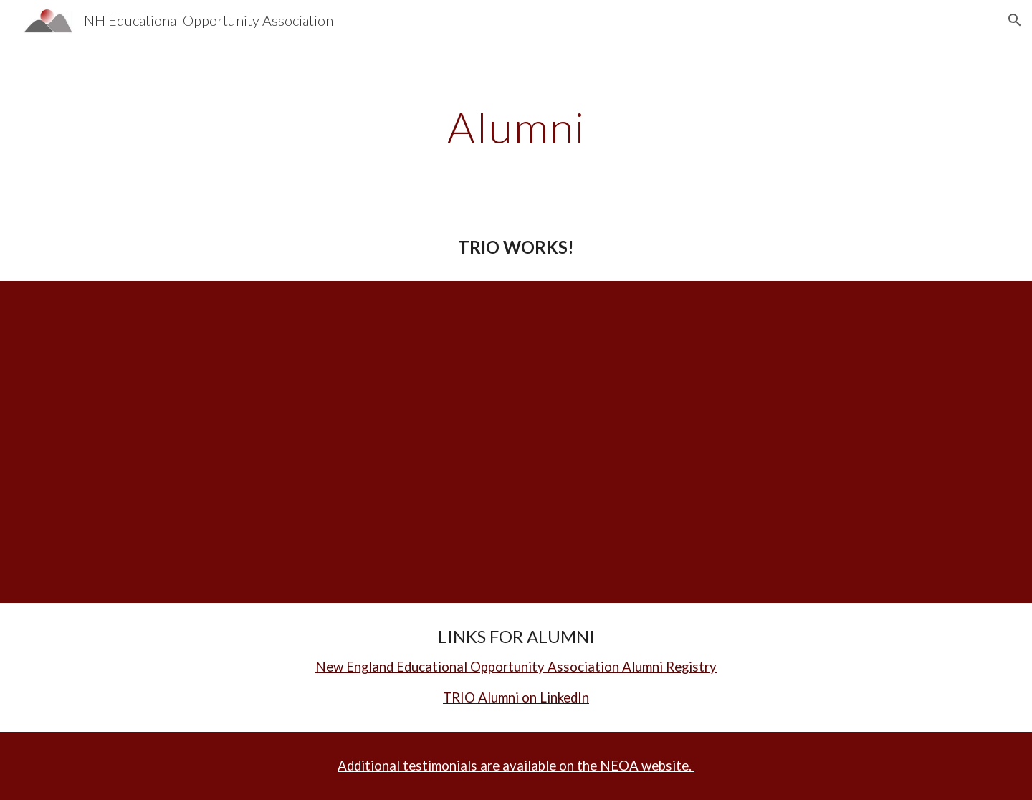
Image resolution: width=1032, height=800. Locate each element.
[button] (1015, 20)
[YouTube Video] (233, 430)
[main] (516, 126)
